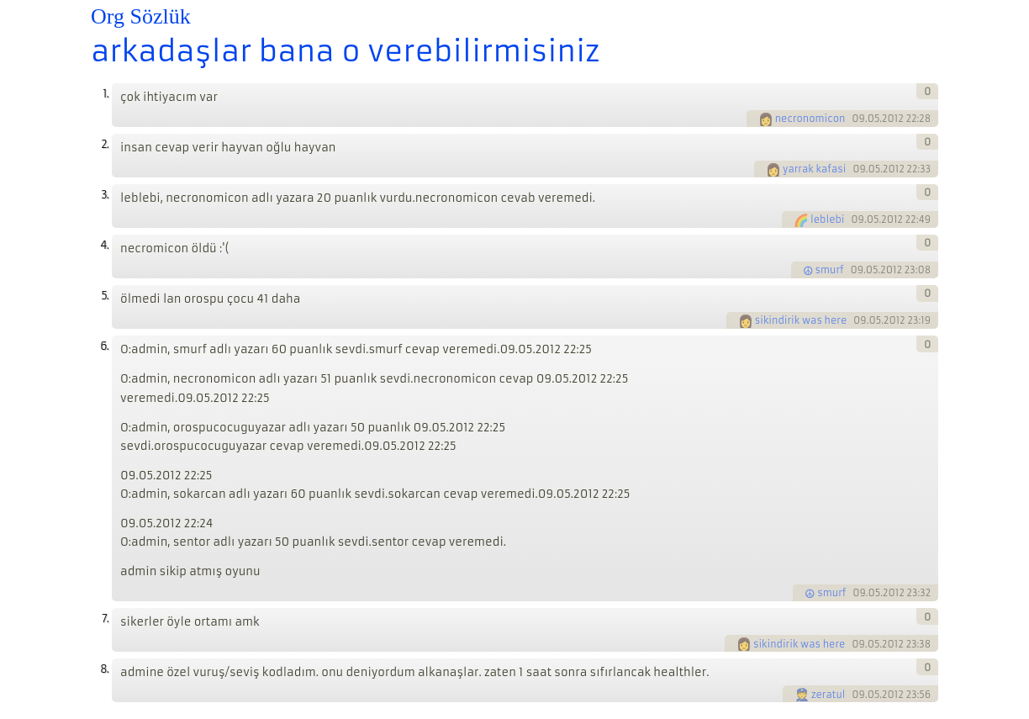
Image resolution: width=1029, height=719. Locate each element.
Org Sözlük (141, 16)
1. (105, 94)
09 (858, 118)
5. (104, 295)
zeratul (828, 694)
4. (104, 245)
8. (104, 669)
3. (104, 195)
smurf (829, 270)
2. (104, 144)
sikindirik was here (801, 320)
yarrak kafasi (814, 169)
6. (104, 346)
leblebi (827, 219)
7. (105, 618)
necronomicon (810, 118)
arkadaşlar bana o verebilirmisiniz (345, 51)
